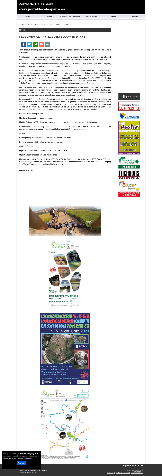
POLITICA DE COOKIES (25, 458)
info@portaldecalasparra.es (27, 472)
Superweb (137, 471)
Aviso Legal (111, 473)
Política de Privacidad (123, 473)
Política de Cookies (137, 473)
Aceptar (21, 463)
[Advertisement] (65, 189)
